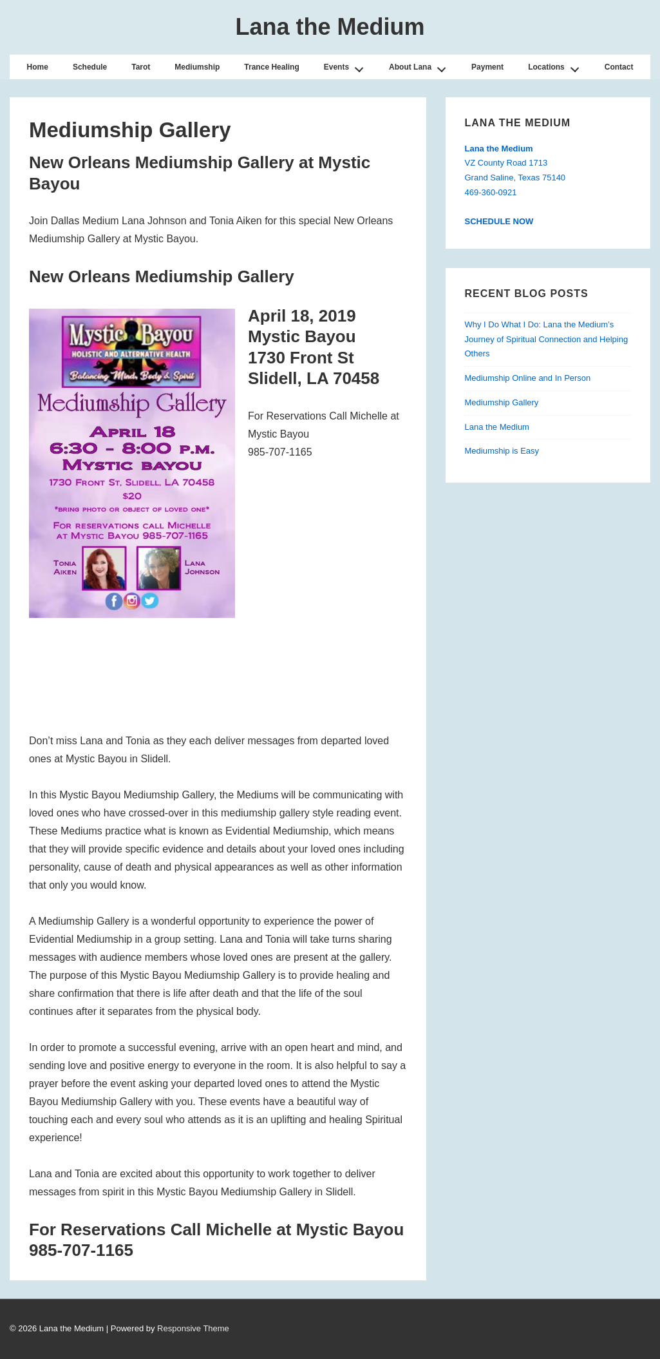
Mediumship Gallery (502, 402)
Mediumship (197, 67)
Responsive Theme (193, 1328)
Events (347, 66)
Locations (557, 66)
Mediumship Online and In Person (528, 378)
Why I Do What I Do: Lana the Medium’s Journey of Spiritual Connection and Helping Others (546, 339)
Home (37, 67)
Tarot (140, 67)
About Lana (421, 66)
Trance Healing (271, 67)
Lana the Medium (329, 27)
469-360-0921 (491, 192)
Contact (619, 67)
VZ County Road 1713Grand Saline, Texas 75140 (515, 163)
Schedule (90, 67)
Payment (487, 67)
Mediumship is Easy (502, 451)
